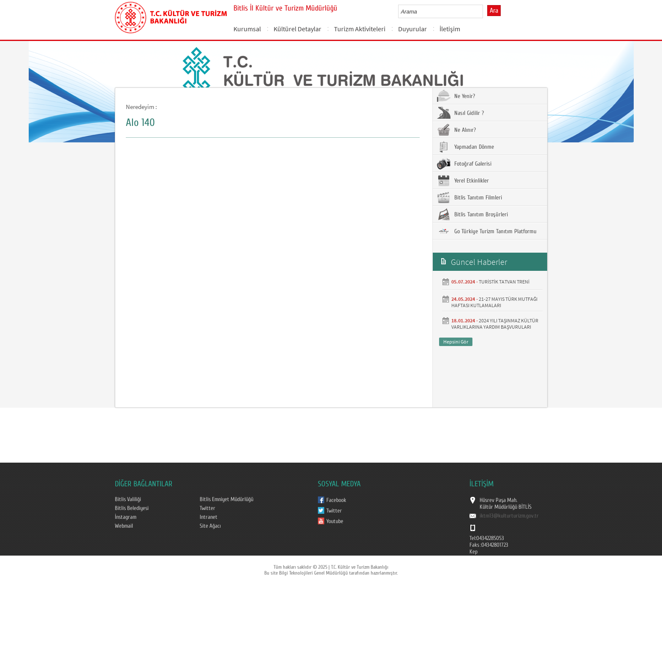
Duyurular (412, 29)
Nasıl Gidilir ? (460, 113)
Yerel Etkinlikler (463, 180)
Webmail (124, 526)
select (485, 11)
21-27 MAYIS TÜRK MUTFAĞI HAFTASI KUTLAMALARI (494, 302)
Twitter (207, 508)
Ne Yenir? (456, 96)
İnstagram (125, 517)
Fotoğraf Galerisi (464, 163)
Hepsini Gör (455, 341)
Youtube (334, 521)
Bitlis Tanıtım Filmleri (469, 197)
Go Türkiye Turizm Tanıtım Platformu (487, 231)
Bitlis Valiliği (128, 499)
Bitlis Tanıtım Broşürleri (472, 214)
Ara (494, 10)
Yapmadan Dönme (465, 147)
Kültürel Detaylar (297, 29)
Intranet (208, 517)
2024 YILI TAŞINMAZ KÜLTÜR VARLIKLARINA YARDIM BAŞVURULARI (494, 323)
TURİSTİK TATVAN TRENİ (504, 281)
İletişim (450, 29)
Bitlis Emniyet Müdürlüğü (226, 499)
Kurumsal (247, 29)
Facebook (336, 500)
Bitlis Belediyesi (132, 508)
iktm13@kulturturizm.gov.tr (509, 515)
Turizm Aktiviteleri (359, 29)
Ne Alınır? (456, 130)
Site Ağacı (210, 526)
